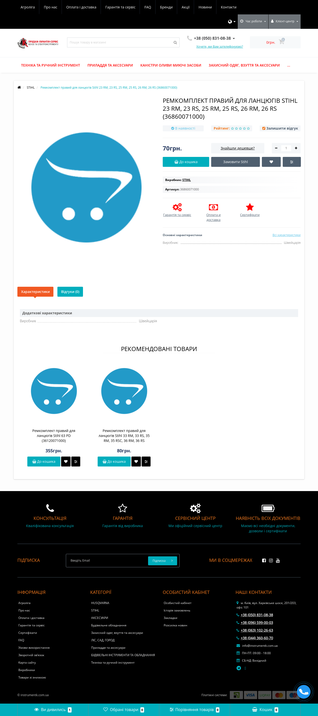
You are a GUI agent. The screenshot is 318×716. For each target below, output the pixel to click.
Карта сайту (27, 662)
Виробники (26, 670)
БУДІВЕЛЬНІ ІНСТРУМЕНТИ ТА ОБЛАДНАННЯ (123, 655)
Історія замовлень (177, 610)
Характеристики (35, 291)
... (288, 65)
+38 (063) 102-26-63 (255, 630)
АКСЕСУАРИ (99, 618)
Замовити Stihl (235, 161)
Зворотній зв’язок (31, 655)
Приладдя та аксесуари (110, 65)
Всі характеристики (287, 235)
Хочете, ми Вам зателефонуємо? (220, 46)
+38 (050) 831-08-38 (255, 614)
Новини (205, 7)
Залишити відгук (282, 128)
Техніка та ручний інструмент (50, 65)
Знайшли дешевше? (238, 148)
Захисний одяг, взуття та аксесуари (244, 65)
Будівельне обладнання (108, 625)
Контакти (229, 7)
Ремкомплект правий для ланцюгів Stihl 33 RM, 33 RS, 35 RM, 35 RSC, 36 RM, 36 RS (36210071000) (124, 435)
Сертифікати (27, 633)
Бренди (166, 7)
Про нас (50, 7)
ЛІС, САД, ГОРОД (103, 640)
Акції (186, 7)
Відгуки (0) (70, 291)
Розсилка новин (175, 625)
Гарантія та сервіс (120, 7)
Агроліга (28, 7)
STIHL (95, 610)
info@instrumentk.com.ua (257, 646)
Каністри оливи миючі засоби (170, 65)
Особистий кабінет (178, 603)
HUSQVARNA (100, 603)
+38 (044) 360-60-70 (255, 638)
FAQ (147, 7)
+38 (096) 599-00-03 (255, 622)
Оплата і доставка (81, 7)
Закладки (170, 618)
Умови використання (34, 647)
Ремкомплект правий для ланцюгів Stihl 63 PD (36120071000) (53, 435)
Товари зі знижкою (32, 677)
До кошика (43, 461)
